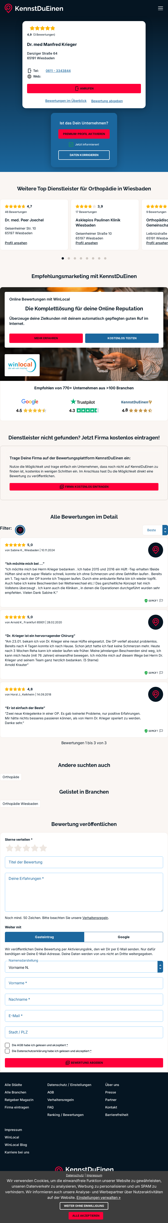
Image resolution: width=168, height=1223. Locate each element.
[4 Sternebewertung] (34, 848)
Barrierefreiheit (116, 1115)
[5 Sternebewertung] (43, 848)
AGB (20, 1045)
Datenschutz (57, 1085)
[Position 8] (105, 258)
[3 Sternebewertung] (26, 848)
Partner (110, 1100)
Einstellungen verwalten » (99, 1197)
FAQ (50, 1107)
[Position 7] (99, 258)
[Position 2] (69, 258)
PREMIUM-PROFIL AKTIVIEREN (84, 134)
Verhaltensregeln (95, 918)
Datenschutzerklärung (32, 1051)
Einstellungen (80, 1085)
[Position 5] (87, 258)
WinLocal (12, 1137)
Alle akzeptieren (85, 1215)
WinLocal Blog (16, 1145)
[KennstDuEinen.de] (34, 8)
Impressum (13, 1130)
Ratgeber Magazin (19, 1100)
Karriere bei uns (17, 1152)
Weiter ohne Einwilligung (84, 1206)
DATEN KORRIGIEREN (84, 155)
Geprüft (153, 600)
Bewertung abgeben (107, 101)
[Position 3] (75, 258)
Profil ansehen (22, 243)
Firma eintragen (17, 1107)
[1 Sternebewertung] (9, 848)
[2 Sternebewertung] (18, 848)
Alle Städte (13, 1085)
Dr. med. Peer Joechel (24, 220)
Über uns (112, 1085)
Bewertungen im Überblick (66, 101)
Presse (110, 1092)
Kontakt (111, 1107)
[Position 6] (93, 258)
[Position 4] (81, 258)
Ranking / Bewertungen (65, 1115)
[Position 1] (63, 258)
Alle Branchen (15, 1092)
